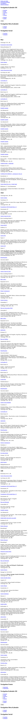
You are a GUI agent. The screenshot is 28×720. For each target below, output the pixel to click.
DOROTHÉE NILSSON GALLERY (8, 518)
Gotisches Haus (4, 663)
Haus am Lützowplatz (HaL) (7, 308)
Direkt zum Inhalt (4, 1)
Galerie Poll (3, 235)
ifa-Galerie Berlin (4, 453)
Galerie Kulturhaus (5, 593)
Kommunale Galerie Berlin (6, 44)
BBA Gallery (3, 279)
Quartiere (5, 12)
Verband (5, 26)
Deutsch (5, 17)
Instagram (5, 34)
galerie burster (4, 462)
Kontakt (5, 27)
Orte (4, 13)
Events (4, 11)
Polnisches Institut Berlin (6, 551)
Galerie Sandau (4, 197)
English (4, 18)
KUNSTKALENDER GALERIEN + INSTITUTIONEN (5, 3)
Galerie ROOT (4, 225)
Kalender (5, 10)
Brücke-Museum (4, 526)
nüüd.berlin (3, 330)
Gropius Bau (3, 379)
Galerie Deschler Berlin (6, 577)
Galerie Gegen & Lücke (6, 216)
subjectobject (3, 616)
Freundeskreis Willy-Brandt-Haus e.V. (9, 207)
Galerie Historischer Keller (6, 70)
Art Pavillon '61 (4, 80)
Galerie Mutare (4, 62)
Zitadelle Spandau (4, 108)
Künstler (5, 15)
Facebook (5, 33)
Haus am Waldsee (4, 339)
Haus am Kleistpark (5, 502)
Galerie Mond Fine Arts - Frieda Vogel (9, 184)
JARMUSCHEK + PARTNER (7, 163)
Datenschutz (5, 688)
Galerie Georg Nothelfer (6, 402)
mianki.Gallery (4, 604)
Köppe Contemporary (5, 291)
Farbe (2, 20)
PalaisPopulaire (4, 257)
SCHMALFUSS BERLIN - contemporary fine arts (11, 173)
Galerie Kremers (4, 300)
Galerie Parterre (4, 569)
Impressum (5, 687)
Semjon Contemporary (5, 442)
